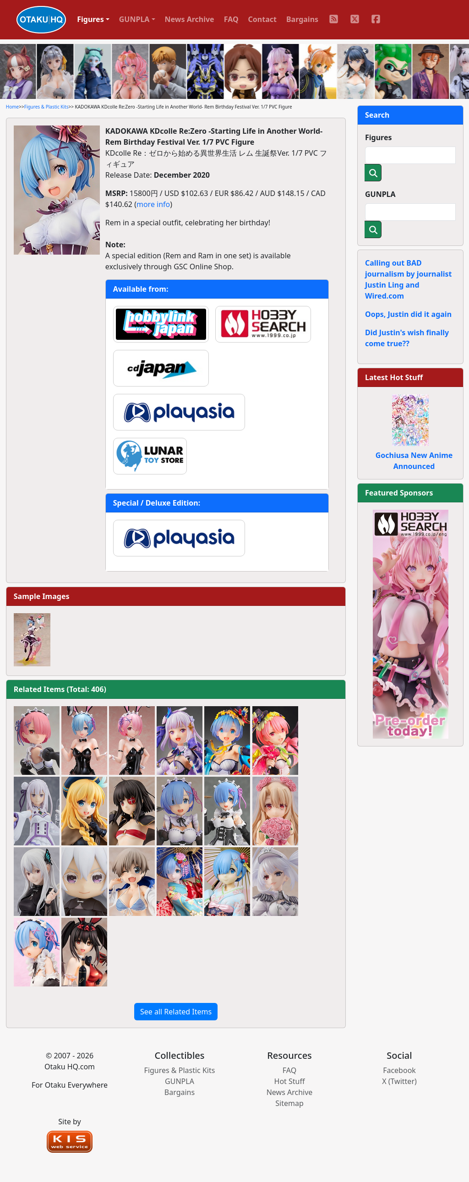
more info (153, 204)
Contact (262, 19)
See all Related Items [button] (176, 1012)
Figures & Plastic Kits (46, 106)
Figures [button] (90, 19)
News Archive (189, 19)
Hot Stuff (289, 1081)
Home (12, 106)
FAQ (231, 19)
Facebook (399, 1070)
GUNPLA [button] (134, 19)
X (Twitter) (399, 1081)
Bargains (302, 19)
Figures (378, 137)
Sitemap (289, 1103)
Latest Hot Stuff (394, 377)
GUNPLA (380, 194)
